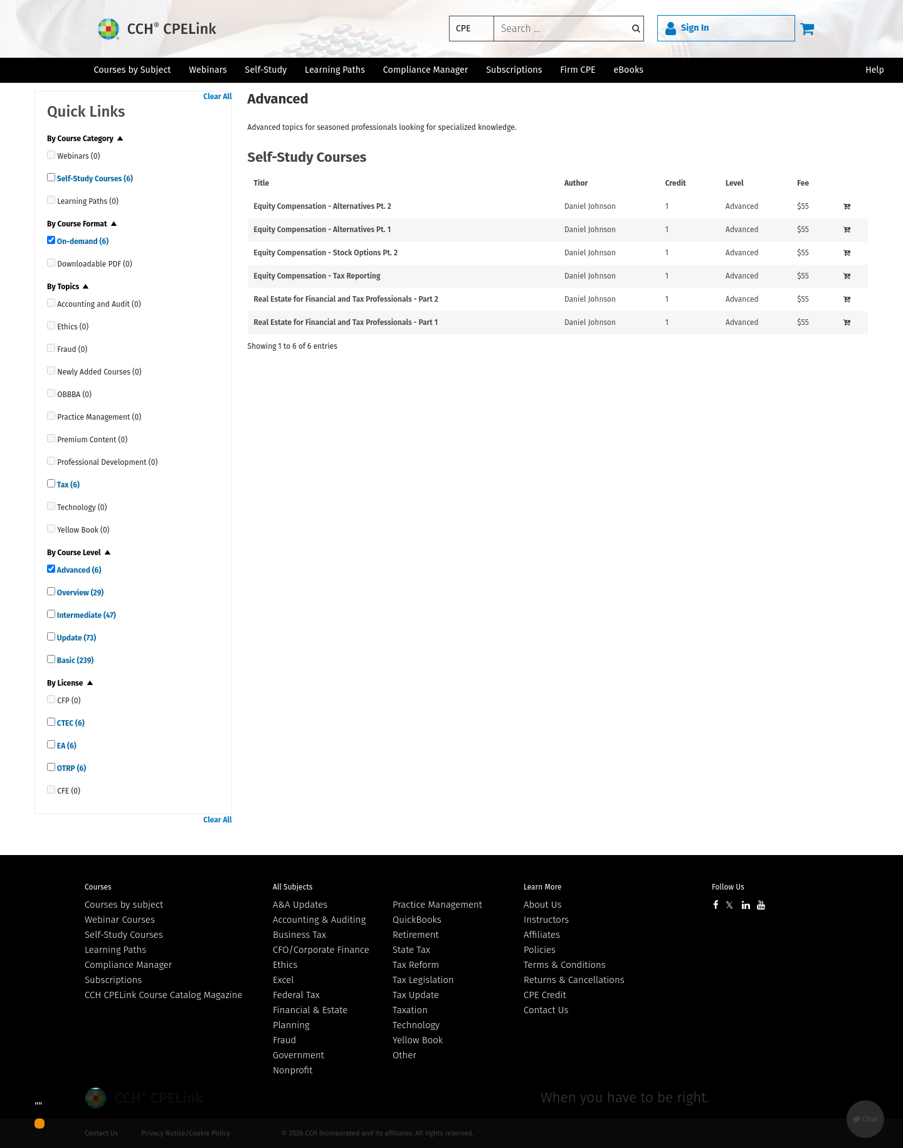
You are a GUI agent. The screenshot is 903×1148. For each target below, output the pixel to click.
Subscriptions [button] (514, 70)
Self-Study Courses (94, 178)
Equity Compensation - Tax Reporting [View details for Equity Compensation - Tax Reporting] (317, 276)
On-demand (81, 241)
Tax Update (416, 995)
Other (404, 1055)
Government (298, 1055)
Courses (98, 887)
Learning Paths (335, 70)
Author (576, 183)
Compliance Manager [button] (425, 70)
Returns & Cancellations (574, 980)
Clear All (217, 96)
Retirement (416, 934)
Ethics (285, 964)
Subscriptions (113, 980)
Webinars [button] (208, 70)
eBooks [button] (628, 70)
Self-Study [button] (266, 70)
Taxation (410, 1010)
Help (874, 70)
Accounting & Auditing (319, 919)
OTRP (70, 768)
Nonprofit (292, 1070)
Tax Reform (416, 964)
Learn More (543, 887)
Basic (74, 660)
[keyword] (569, 28)
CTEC (70, 723)
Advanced (78, 570)
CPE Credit (545, 995)
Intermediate (85, 615)
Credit (675, 183)
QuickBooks (417, 919)
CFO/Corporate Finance (321, 949)
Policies (540, 949)
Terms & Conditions (565, 964)
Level (735, 183)
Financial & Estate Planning (310, 1017)
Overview (79, 592)
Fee (803, 183)
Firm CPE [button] (577, 70)
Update (75, 638)
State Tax (411, 949)
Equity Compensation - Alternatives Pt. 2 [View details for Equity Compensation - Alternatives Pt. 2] (322, 206)
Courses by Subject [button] (132, 70)
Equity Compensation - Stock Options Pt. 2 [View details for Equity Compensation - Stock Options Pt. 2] (326, 252)
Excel (283, 980)
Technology (416, 1025)
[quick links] (51, 155)
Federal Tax (296, 995)
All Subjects (292, 887)
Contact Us (546, 1010)
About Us (542, 904)
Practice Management (437, 904)
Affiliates (542, 934)
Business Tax (299, 934)
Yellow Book (418, 1040)
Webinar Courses (120, 919)
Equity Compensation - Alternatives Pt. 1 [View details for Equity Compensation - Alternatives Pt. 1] (322, 229)
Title (262, 183)
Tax (67, 485)
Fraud (284, 1040)
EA (66, 745)
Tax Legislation (423, 980)
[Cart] (807, 28)
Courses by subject (124, 904)
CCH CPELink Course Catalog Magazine (164, 995)
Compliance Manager (128, 964)
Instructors (546, 919)
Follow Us (728, 887)
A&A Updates (300, 904)
